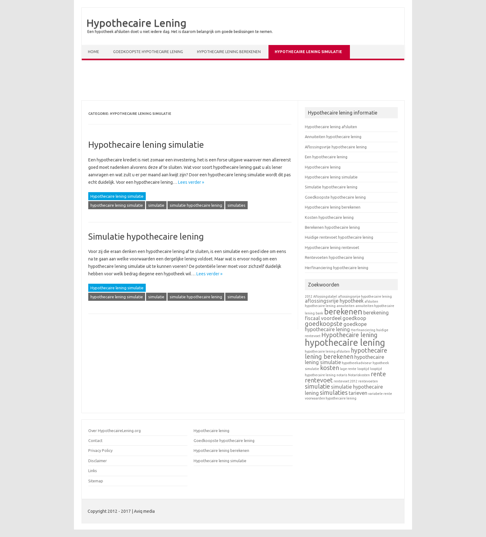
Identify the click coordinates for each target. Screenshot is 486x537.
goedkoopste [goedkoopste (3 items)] (323, 323)
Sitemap (95, 481)
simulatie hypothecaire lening (196, 205)
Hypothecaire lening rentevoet (332, 247)
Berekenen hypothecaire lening (332, 227)
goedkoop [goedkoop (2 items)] (354, 318)
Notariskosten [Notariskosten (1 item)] (359, 375)
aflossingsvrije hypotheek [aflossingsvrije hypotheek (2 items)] (334, 301)
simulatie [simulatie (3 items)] (317, 386)
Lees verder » (191, 182)
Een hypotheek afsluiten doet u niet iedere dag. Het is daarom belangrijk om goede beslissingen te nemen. (180, 31)
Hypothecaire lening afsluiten (331, 126)
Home (93, 52)
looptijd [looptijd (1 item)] (363, 369)
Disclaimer (97, 460)
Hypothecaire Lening (136, 23)
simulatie (156, 205)
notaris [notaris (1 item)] (342, 375)
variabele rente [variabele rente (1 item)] (380, 393)
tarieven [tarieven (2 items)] (358, 393)
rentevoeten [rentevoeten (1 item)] (368, 381)
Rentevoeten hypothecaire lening (334, 257)
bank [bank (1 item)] (319, 313)
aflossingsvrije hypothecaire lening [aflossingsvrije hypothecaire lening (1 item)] (365, 296)
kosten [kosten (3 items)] (329, 367)
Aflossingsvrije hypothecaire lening (336, 147)
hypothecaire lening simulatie (116, 205)
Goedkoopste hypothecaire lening (148, 52)
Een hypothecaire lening (326, 157)
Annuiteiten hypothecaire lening (333, 136)
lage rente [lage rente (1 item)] (348, 369)
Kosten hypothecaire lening (329, 217)
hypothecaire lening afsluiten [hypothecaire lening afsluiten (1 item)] (327, 351)
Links (92, 470)
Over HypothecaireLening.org (114, 430)
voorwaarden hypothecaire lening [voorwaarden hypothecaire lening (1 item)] (330, 398)
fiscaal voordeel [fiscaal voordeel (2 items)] (323, 318)
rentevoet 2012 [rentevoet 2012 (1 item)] (345, 381)
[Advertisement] (243, 82)
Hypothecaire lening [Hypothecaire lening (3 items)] (349, 334)
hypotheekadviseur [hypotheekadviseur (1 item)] (357, 363)
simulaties (236, 205)
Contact (95, 440)
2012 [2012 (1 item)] (308, 296)
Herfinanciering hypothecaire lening (336, 267)
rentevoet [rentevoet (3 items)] (319, 380)
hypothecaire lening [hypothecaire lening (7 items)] (345, 342)
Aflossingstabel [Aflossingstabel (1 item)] (325, 296)
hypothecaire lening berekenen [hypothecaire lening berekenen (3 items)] (346, 353)
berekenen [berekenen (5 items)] (343, 311)
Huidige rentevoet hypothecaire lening (339, 237)
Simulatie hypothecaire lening (146, 236)
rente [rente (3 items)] (378, 373)
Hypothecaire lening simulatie (308, 52)
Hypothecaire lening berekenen (229, 52)
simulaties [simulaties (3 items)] (334, 392)
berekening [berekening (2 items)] (376, 312)
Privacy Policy (100, 450)
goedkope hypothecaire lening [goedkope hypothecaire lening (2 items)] (336, 326)
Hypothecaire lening (323, 167)
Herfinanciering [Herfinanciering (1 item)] (363, 330)
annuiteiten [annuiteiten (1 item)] (346, 306)
